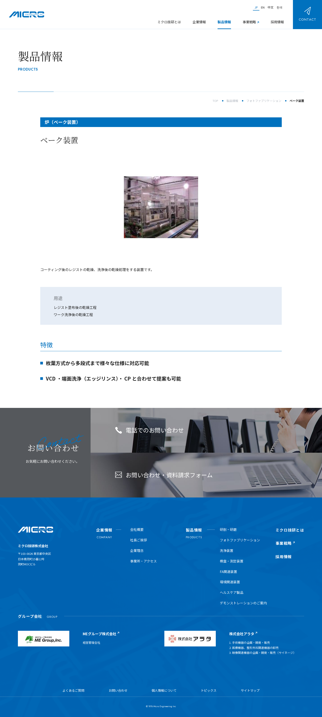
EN (263, 7)
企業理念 (137, 550)
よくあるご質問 (73, 690)
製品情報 (224, 21)
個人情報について (164, 690)
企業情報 (199, 21)
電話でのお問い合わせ (149, 430)
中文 (270, 7)
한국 (279, 7)
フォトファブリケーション (240, 540)
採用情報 (277, 21)
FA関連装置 (228, 571)
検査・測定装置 (231, 561)
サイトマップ (250, 690)
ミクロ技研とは (169, 21)
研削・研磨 (228, 529)
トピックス (208, 690)
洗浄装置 (226, 550)
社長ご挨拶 (138, 540)
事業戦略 (249, 21)
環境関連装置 (230, 581)
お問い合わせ (118, 690)
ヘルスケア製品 (231, 592)
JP (256, 7)
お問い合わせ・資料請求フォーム (164, 475)
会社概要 (137, 529)
